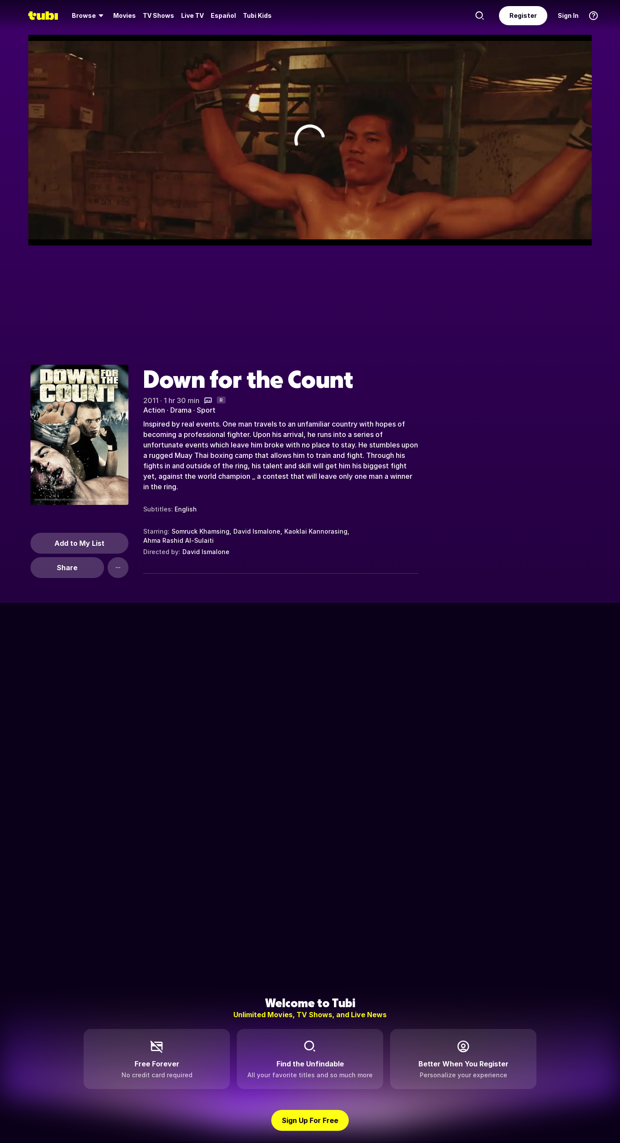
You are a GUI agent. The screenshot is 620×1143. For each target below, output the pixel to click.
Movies (124, 15)
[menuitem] (89, 15)
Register (523, 15)
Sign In (568, 15)
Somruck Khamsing (200, 531)
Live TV (192, 15)
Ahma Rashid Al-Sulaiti (178, 540)
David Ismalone (256, 531)
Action (154, 410)
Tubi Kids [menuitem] (257, 15)
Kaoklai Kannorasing (315, 531)
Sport (206, 410)
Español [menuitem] (223, 15)
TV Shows (158, 15)
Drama (181, 410)
